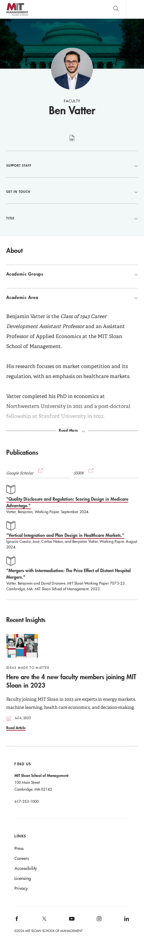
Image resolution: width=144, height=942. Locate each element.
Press (18, 848)
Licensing (22, 878)
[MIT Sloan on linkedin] (126, 920)
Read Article (16, 727)
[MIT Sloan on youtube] (71, 922)
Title (72, 218)
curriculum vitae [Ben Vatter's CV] (72, 141)
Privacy (21, 888)
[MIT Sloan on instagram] (98, 920)
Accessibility (25, 868)
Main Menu (135, 9)
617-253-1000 (26, 801)
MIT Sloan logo (17, 15)
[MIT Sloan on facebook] (17, 920)
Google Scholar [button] (25, 473)
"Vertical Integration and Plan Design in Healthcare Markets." (65, 535)
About (14, 250)
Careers (21, 858)
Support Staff (72, 165)
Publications (22, 452)
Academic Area (72, 297)
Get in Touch (72, 192)
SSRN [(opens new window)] (84, 473)
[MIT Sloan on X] (44, 921)
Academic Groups (72, 274)
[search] (116, 9)
